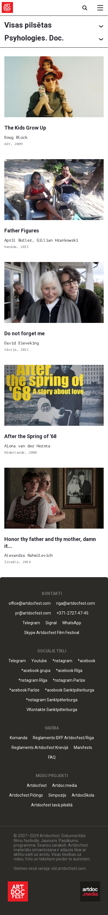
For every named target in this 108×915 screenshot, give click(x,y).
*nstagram (62, 661)
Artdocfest (37, 785)
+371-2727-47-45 (72, 613)
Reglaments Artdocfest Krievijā (40, 748)
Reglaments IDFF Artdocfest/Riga (63, 738)
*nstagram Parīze (69, 680)
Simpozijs (57, 795)
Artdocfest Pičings (26, 795)
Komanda (18, 738)
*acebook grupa (35, 671)
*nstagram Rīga (32, 680)
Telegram (31, 623)
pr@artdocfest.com (33, 613)
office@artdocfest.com (30, 603)
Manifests (83, 748)
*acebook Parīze (24, 690)
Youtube (39, 661)
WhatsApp (71, 623)
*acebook (86, 661)
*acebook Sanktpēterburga (69, 690)
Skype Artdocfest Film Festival (51, 633)
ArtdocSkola (83, 795)
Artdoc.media (64, 785)
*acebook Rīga (69, 671)
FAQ (52, 757)
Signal (51, 623)
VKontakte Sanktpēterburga (51, 710)
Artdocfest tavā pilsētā (52, 805)
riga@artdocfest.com (75, 603)
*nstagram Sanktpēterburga (51, 700)
